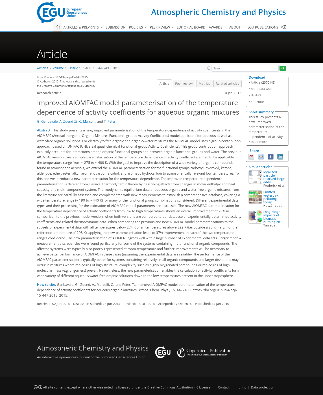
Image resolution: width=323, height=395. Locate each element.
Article (164, 84)
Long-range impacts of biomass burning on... (273, 217)
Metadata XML (261, 89)
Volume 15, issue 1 (67, 68)
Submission (116, 27)
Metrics (204, 84)
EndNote (257, 102)
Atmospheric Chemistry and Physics (218, 12)
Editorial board (191, 27)
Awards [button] (216, 27)
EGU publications (262, 27)
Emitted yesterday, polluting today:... (271, 197)
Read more (259, 142)
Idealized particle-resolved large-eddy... (274, 177)
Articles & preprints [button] (81, 27)
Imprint (240, 387)
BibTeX (256, 95)
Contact (223, 387)
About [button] (235, 27)
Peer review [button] (160, 27)
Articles (42, 68)
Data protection (262, 387)
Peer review (184, 84)
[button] (209, 68)
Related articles (227, 84)
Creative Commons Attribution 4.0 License (178, 387)
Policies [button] (136, 27)
